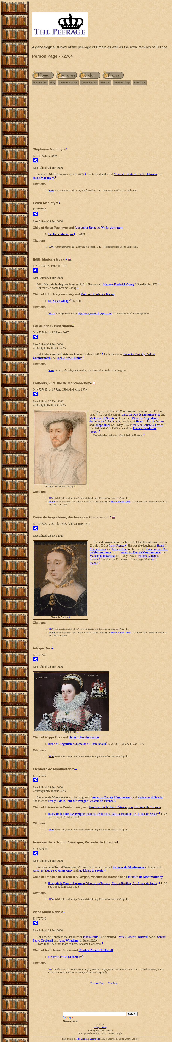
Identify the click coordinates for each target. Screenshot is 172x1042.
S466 (51, 370)
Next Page (139, 82)
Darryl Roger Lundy (121, 501)
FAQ (52, 82)
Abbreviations (89, 82)
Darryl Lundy (100, 1027)
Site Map (105, 82)
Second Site (95, 1039)
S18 (50, 969)
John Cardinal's (82, 1039)
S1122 (52, 313)
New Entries (40, 82)
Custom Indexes (68, 82)
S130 (51, 498)
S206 (51, 190)
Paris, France (116, 545)
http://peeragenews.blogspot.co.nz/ (95, 313)
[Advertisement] (100, 118)
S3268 (52, 501)
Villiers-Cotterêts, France (148, 424)
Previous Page (122, 82)
